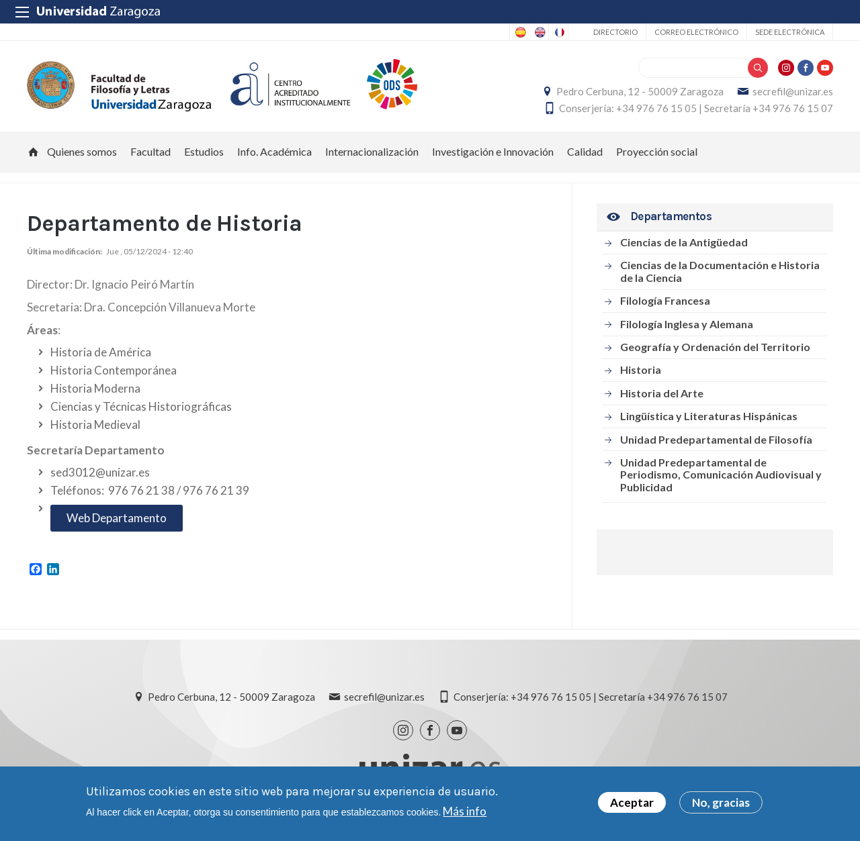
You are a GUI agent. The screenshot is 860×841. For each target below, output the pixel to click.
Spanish (519, 32)
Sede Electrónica (789, 32)
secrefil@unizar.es (792, 91)
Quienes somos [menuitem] (82, 151)
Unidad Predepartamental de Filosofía (716, 439)
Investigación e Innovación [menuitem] (493, 151)
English (538, 32)
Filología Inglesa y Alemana (686, 323)
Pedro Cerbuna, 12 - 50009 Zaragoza (640, 91)
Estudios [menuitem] (204, 151)
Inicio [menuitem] (33, 151)
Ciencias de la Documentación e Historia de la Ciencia (720, 270)
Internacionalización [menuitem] (372, 151)
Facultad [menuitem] (150, 151)
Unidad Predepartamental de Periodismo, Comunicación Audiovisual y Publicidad (721, 474)
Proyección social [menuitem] (656, 151)
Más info (464, 811)
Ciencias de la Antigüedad (684, 242)
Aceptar (632, 803)
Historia (640, 369)
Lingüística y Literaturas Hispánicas (709, 415)
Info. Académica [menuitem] (274, 151)
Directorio (615, 32)
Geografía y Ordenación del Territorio (715, 346)
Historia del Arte (661, 393)
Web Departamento (117, 518)
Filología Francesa (665, 300)
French (558, 32)
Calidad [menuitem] (585, 151)
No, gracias (721, 803)
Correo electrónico (696, 32)
